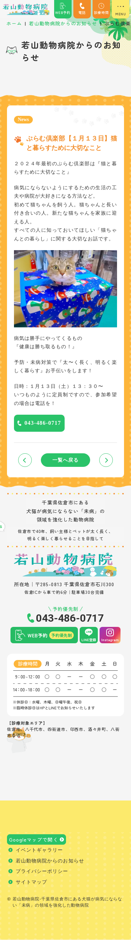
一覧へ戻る (65, 460)
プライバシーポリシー (42, 871)
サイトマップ (31, 882)
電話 (82, 9)
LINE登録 (88, 640)
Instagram (110, 640)
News (23, 119)
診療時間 (101, 9)
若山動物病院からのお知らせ (50, 861)
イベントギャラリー (39, 850)
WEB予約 (63, 9)
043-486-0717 (42, 423)
